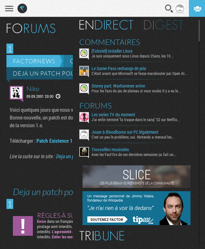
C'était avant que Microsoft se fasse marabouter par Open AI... (139, 73)
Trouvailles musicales (110, 149)
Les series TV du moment (113, 114)
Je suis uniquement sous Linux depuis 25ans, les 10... (132, 56)
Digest (163, 25)
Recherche (169, 9)
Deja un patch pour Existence (63, 73)
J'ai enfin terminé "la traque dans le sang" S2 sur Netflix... (136, 119)
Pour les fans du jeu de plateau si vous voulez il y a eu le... (136, 90)
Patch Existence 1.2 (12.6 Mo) (67, 140)
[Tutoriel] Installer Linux (112, 51)
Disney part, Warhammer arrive (118, 85)
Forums (95, 105)
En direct (106, 25)
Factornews (34, 61)
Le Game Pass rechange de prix (119, 68)
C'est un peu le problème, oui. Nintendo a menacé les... (133, 137)
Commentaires (109, 42)
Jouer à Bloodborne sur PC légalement (125, 132)
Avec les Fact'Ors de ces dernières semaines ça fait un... (134, 154)
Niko (32, 89)
